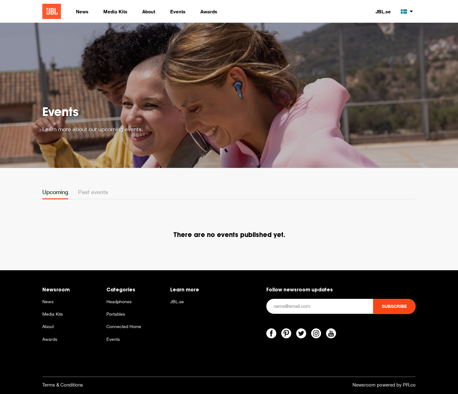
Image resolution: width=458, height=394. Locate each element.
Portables (115, 314)
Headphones (119, 301)
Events (113, 339)
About (48, 326)
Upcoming (55, 192)
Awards (49, 339)
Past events (93, 192)
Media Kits (52, 314)
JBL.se (383, 11)
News (48, 301)
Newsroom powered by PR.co (384, 384)
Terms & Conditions (62, 384)
